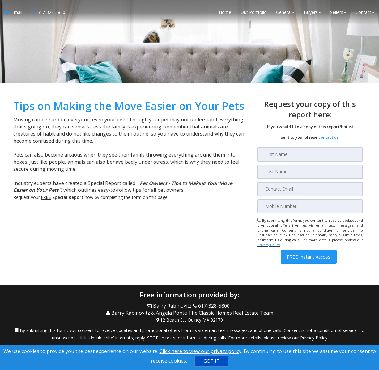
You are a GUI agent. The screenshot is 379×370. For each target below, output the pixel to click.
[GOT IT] (211, 361)
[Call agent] (46, 12)
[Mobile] (310, 206)
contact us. (328, 137)
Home (225, 12)
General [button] (285, 12)
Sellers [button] (338, 12)
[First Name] (310, 154)
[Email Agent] (16, 12)
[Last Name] (310, 172)
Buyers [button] (312, 12)
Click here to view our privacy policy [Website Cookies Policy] (200, 351)
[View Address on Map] (189, 320)
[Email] (310, 189)
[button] (309, 256)
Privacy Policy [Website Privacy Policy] (268, 244)
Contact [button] (365, 12)
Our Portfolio (254, 12)
